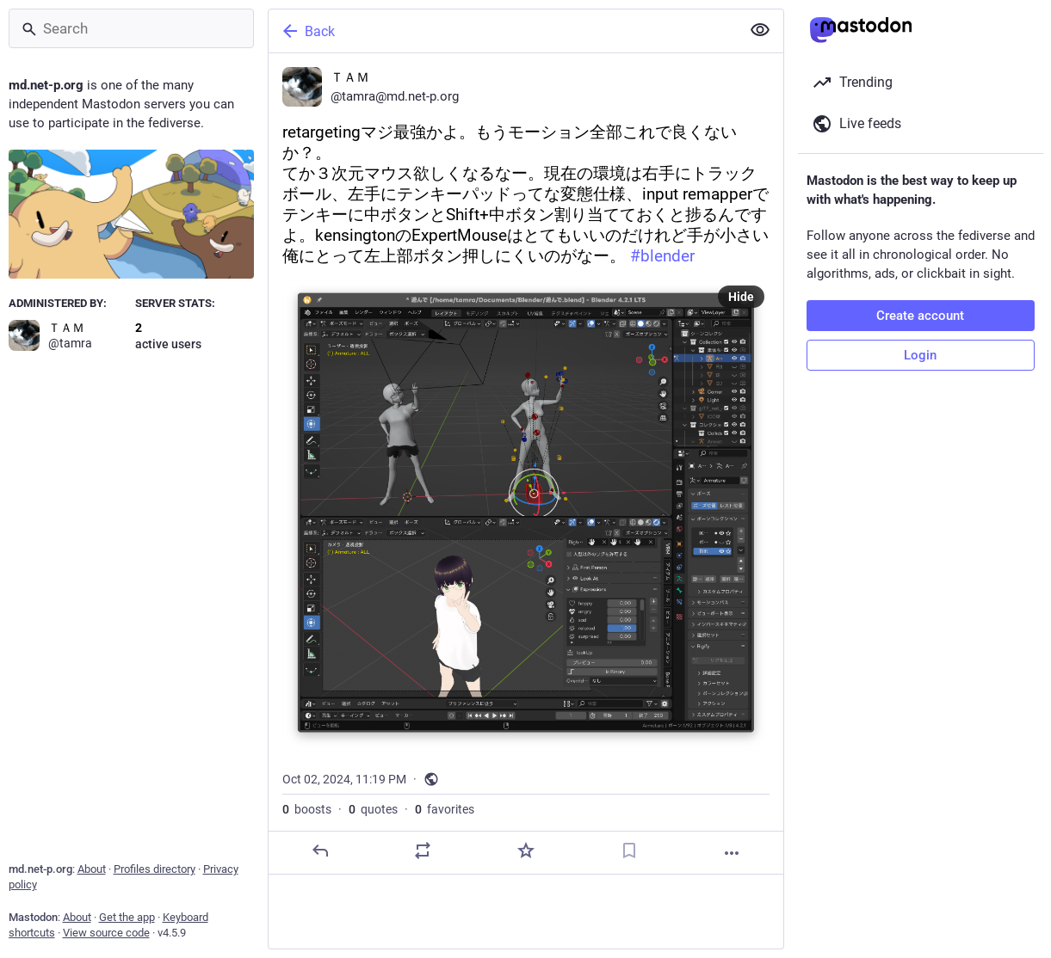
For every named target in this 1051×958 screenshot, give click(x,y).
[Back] (503, 30)
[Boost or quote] (422, 850)
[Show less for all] (760, 30)
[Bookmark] (628, 850)
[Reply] (319, 850)
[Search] (131, 28)
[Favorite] (525, 850)
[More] (731, 853)
